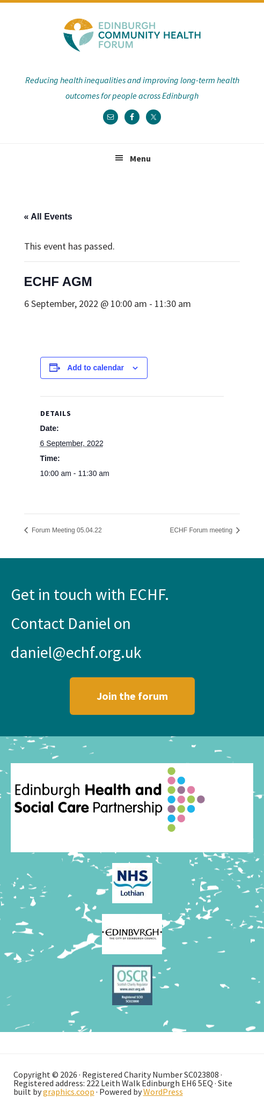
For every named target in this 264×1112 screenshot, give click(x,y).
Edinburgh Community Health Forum (132, 34)
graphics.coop (68, 1091)
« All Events (48, 216)
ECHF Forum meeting (202, 530)
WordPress (163, 1091)
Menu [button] (140, 158)
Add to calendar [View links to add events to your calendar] (95, 367)
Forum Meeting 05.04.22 (66, 530)
